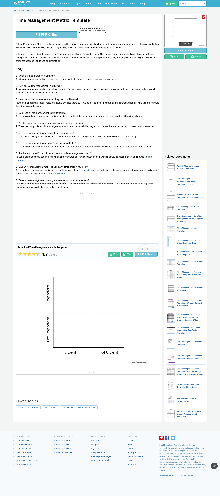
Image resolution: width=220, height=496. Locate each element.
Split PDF (95, 441)
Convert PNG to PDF (22, 448)
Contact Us (132, 460)
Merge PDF (96, 444)
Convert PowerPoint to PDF (25, 460)
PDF (114, 254)
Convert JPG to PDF (22, 464)
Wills (132, 3)
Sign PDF (95, 448)
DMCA (130, 448)
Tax (124, 3)
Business (65, 3)
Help (130, 444)
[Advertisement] (88, 215)
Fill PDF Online (47, 34)
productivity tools (87, 170)
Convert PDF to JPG (63, 441)
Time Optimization (50, 407)
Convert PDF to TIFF (63, 452)
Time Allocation (67, 407)
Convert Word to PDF (22, 441)
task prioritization (56, 173)
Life (99, 3)
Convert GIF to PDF (22, 452)
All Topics (132, 464)
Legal (77, 3)
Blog (142, 3)
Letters (88, 3)
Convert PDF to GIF (63, 448)
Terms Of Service (135, 456)
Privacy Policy (134, 452)
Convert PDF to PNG (63, 444)
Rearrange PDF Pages (101, 456)
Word (127, 254)
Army (53, 3)
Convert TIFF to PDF (22, 456)
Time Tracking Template (87, 407)
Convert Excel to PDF (22, 444)
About (130, 441)
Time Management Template (28, 407)
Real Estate (111, 3)
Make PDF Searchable (101, 460)
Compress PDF (98, 452)
